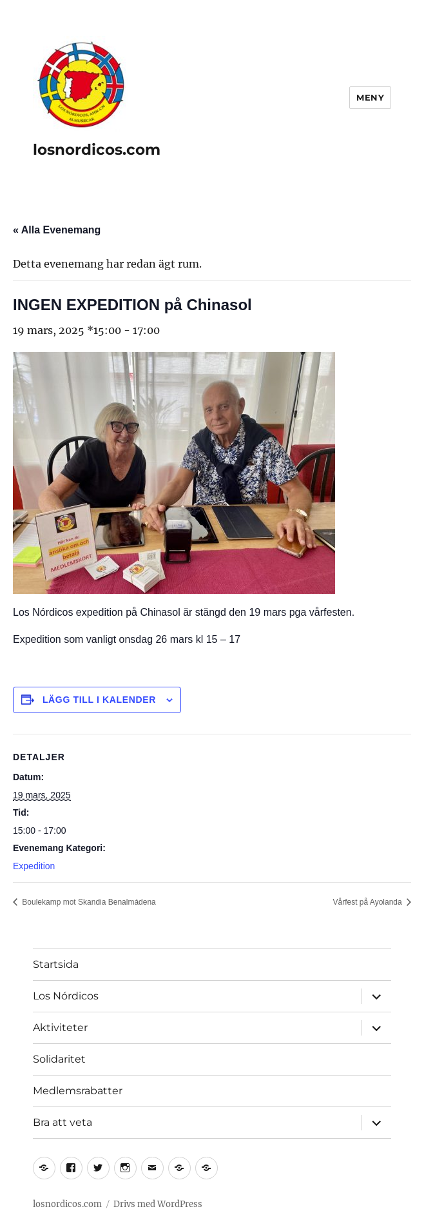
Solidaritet (59, 1059)
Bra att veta (62, 1122)
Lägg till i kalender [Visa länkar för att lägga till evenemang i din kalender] (99, 699)
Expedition (34, 866)
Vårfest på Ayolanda (368, 902)
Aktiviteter (60, 1027)
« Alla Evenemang (57, 229)
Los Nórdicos (66, 996)
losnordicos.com (96, 150)
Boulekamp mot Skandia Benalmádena (88, 902)
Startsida (56, 964)
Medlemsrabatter (77, 1091)
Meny (370, 97)
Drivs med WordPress (157, 1204)
